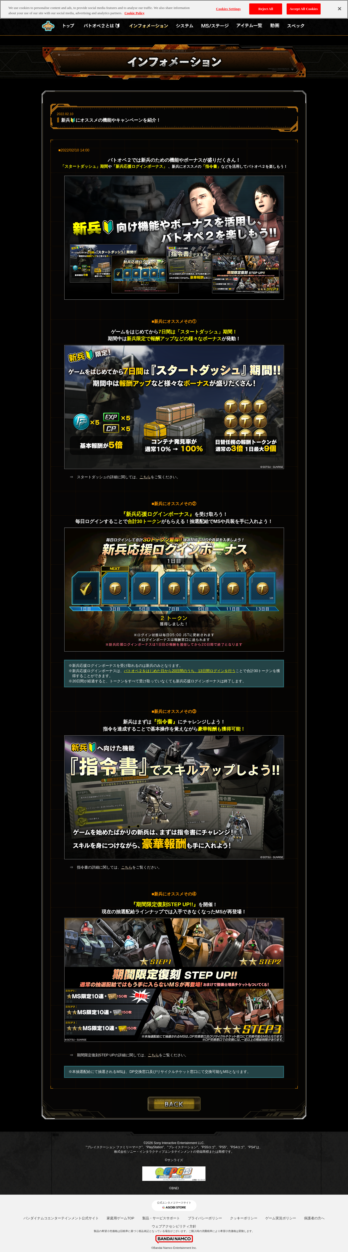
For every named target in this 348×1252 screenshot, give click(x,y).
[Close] (339, 7)
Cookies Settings (228, 8)
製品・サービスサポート (161, 1218)
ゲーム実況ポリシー (280, 1218)
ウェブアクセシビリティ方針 (174, 1226)
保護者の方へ (314, 1218)
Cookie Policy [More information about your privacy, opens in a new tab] (134, 12)
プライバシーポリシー (205, 1218)
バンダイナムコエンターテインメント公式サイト (61, 1218)
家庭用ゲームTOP (120, 1218)
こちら (145, 477)
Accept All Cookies (304, 8)
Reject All (265, 8)
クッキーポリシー (243, 1218)
